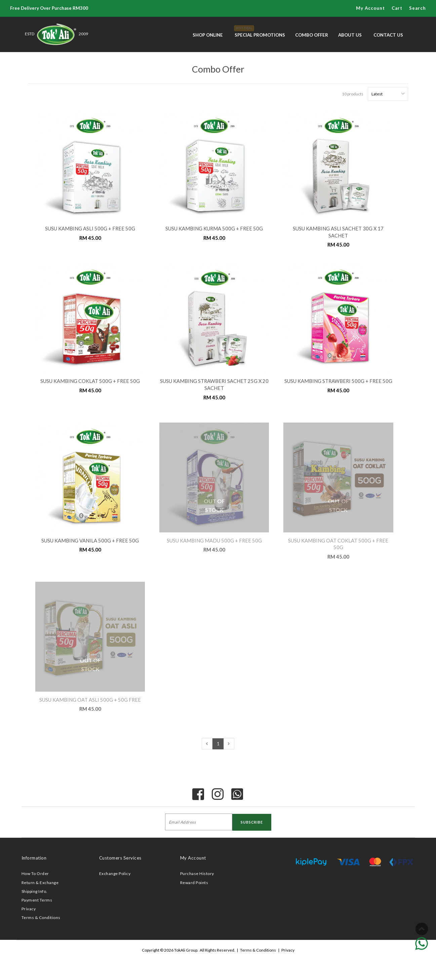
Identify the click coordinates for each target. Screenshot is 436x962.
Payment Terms (37, 900)
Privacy (29, 908)
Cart (397, 8)
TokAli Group (185, 950)
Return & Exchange (40, 882)
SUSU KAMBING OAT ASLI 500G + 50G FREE (90, 700)
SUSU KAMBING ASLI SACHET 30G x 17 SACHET (338, 232)
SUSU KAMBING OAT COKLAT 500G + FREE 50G (338, 544)
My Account (370, 8)
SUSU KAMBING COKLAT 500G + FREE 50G (90, 381)
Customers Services (120, 858)
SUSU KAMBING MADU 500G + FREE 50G (214, 540)
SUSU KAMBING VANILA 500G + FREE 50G (90, 540)
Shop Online (208, 35)
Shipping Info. (34, 891)
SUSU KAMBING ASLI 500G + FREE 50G (90, 228)
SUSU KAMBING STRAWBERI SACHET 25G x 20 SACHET (214, 384)
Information (34, 858)
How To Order (35, 873)
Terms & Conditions (41, 917)
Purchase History (197, 873)
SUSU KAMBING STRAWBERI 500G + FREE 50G (338, 381)
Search (417, 8)
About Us (350, 35)
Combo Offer (311, 35)
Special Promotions (260, 31)
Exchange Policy (115, 873)
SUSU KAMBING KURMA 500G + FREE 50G (214, 228)
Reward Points (194, 882)
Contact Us (388, 35)
